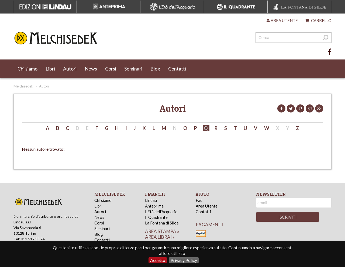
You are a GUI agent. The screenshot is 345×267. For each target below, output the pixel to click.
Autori (70, 69)
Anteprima (154, 205)
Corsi (110, 69)
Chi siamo (27, 69)
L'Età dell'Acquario (161, 211)
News (91, 69)
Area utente (282, 20)
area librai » (160, 237)
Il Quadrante (156, 217)
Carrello (318, 20)
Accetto (157, 260)
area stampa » (162, 231)
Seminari (133, 69)
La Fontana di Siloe (162, 222)
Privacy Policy (184, 260)
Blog (155, 69)
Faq (199, 200)
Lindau (151, 200)
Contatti (177, 69)
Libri (50, 69)
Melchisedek (23, 86)
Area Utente (207, 205)
